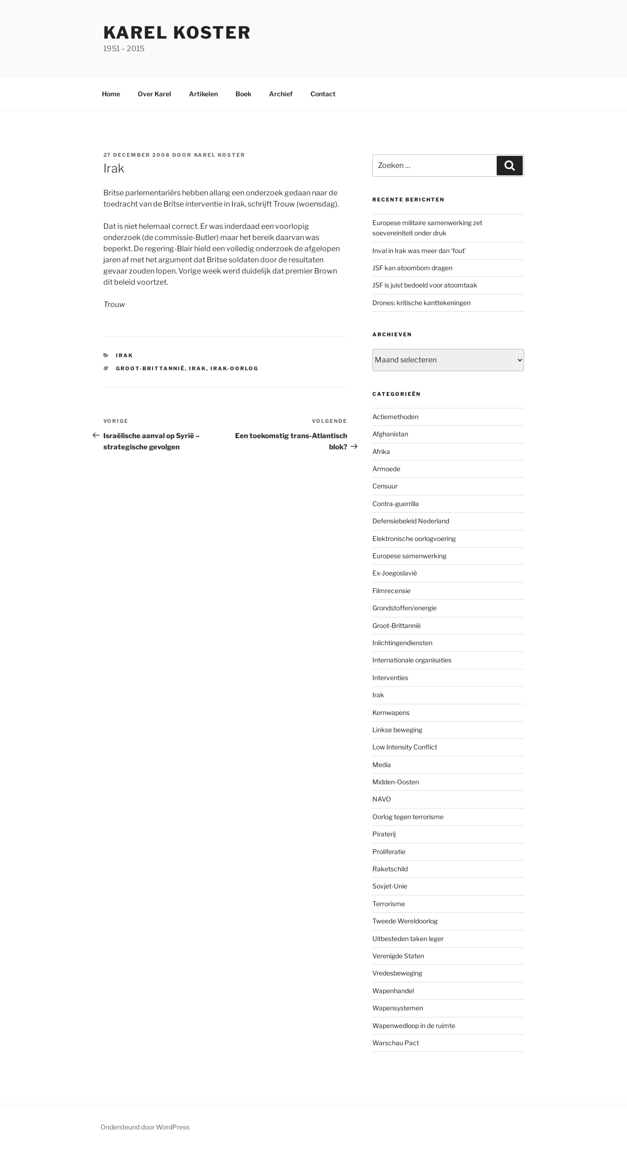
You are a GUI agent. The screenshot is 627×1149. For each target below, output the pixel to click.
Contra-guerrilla (395, 504)
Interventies (390, 677)
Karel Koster (177, 32)
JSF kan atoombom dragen (412, 268)
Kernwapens (391, 712)
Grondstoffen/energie (404, 608)
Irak (124, 355)
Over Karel (154, 94)
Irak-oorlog (234, 368)
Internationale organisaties (412, 660)
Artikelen (203, 94)
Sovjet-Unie (389, 886)
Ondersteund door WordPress (145, 1127)
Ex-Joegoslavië (394, 573)
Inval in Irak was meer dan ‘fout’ (419, 250)
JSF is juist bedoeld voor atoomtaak (424, 285)
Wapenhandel (393, 991)
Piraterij (384, 834)
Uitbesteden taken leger (408, 938)
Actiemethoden (395, 417)
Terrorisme (388, 904)
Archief (281, 94)
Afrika (381, 451)
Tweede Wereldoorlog (405, 921)
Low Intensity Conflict (404, 747)
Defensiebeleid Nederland (410, 521)
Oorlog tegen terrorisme (408, 817)
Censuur (385, 486)
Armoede (386, 469)
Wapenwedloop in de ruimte (413, 1025)
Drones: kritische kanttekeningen (421, 303)
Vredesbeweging (397, 973)
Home (111, 94)
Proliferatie (388, 851)
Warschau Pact (395, 1043)
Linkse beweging (397, 730)
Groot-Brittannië (150, 368)
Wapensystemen (397, 1008)
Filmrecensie (391, 591)
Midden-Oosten (395, 782)
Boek (243, 94)
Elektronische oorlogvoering (414, 538)
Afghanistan (390, 434)
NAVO (381, 799)
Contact (323, 94)
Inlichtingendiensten (402, 643)
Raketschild (390, 869)
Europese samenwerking (409, 556)
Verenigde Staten (398, 956)
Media (381, 764)
